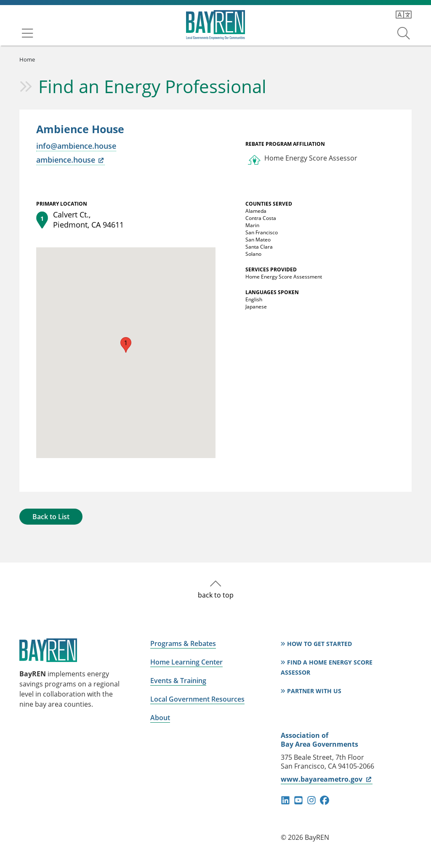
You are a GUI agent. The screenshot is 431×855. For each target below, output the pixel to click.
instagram (311, 800)
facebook (324, 800)
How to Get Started (319, 644)
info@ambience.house (76, 146)
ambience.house (70, 160)
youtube (298, 800)
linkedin (285, 800)
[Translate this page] (403, 14)
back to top (216, 595)
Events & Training (178, 680)
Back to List (50, 516)
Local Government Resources (197, 699)
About (160, 717)
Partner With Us (314, 691)
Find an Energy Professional (152, 86)
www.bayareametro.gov (326, 779)
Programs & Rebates (183, 643)
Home (27, 59)
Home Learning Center (186, 662)
